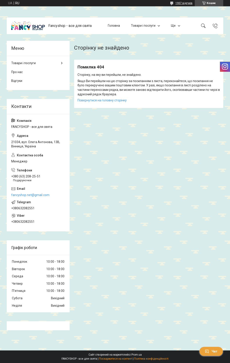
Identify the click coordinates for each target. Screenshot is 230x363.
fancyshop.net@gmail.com (30, 195)
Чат (211, 351)
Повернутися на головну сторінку (102, 100)
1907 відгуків (183, 3)
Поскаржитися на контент (115, 358)
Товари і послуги (143, 25)
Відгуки (16, 81)
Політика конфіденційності (151, 358)
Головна (114, 25)
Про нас (17, 72)
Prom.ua (136, 354)
